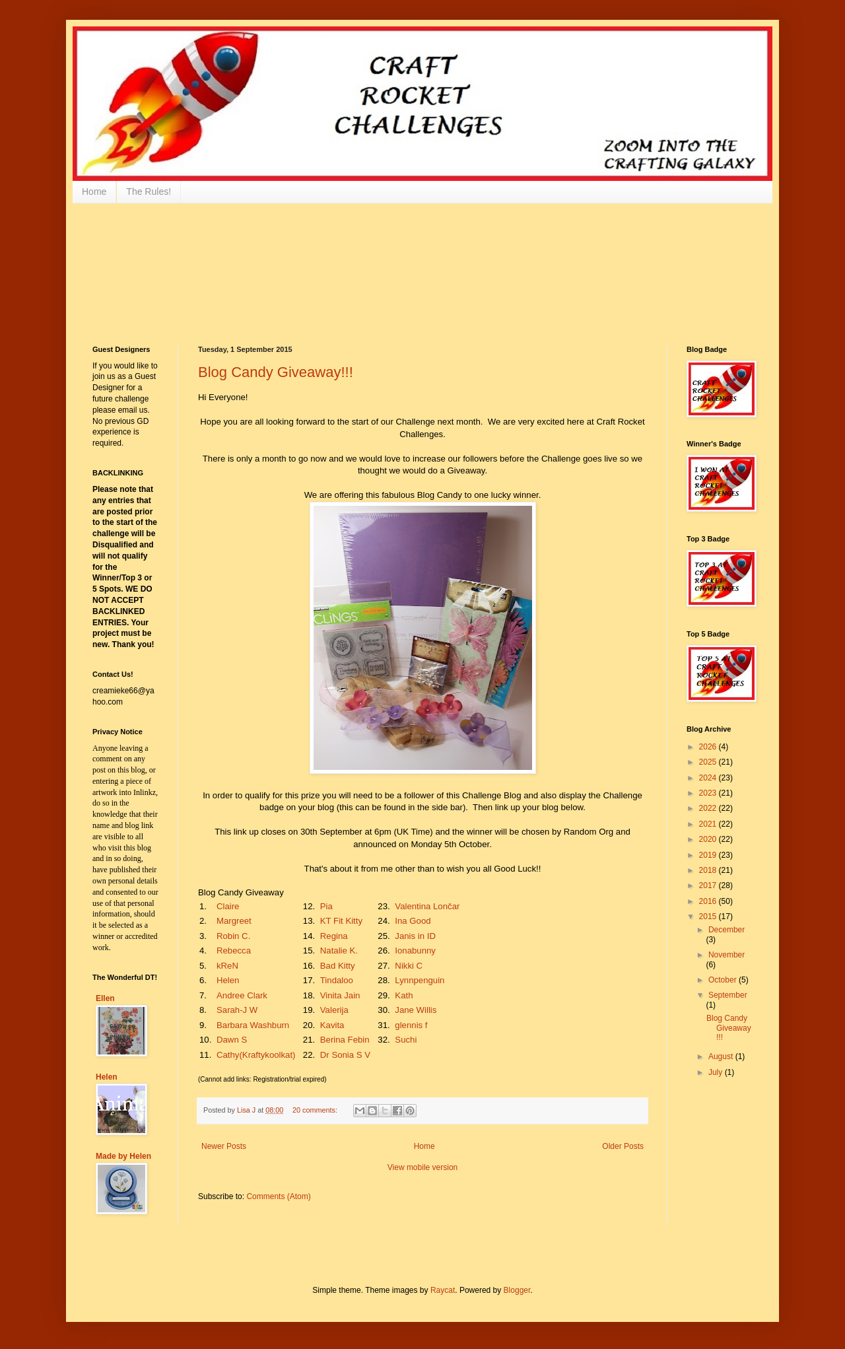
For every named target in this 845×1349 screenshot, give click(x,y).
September (727, 995)
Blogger (517, 1290)
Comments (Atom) (278, 1196)
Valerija (334, 1010)
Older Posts (623, 1146)
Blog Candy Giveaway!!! (275, 372)
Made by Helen (123, 1156)
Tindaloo (336, 980)
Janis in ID (415, 936)
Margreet (234, 921)
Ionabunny (415, 950)
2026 (709, 746)
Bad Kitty (337, 966)
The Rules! (148, 191)
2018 (709, 870)
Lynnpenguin (419, 980)
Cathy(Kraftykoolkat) (256, 1055)
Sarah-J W (237, 1010)
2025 (709, 762)
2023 (709, 793)
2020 (709, 839)
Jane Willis (415, 1010)
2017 (709, 885)
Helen (228, 980)
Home (94, 191)
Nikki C (408, 966)
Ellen (105, 998)
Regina (334, 936)
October (723, 980)
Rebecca (234, 950)
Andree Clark (242, 995)
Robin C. (233, 936)
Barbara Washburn (253, 1025)
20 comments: (315, 1110)
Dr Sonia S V (345, 1055)
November (726, 954)
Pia (326, 906)
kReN (227, 966)
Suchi (406, 1040)
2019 (709, 855)
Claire (228, 906)
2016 (709, 901)
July (716, 1072)
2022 (709, 808)
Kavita (332, 1025)
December (726, 929)
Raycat (442, 1290)
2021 (709, 824)
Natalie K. (339, 950)
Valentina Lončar (427, 906)
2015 (709, 916)
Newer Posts (223, 1146)
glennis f (411, 1025)
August (721, 1056)
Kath (404, 995)
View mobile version (423, 1167)
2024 (709, 777)
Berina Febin (345, 1040)
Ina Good (412, 921)
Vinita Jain (340, 995)
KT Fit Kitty (341, 921)
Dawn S (232, 1040)
